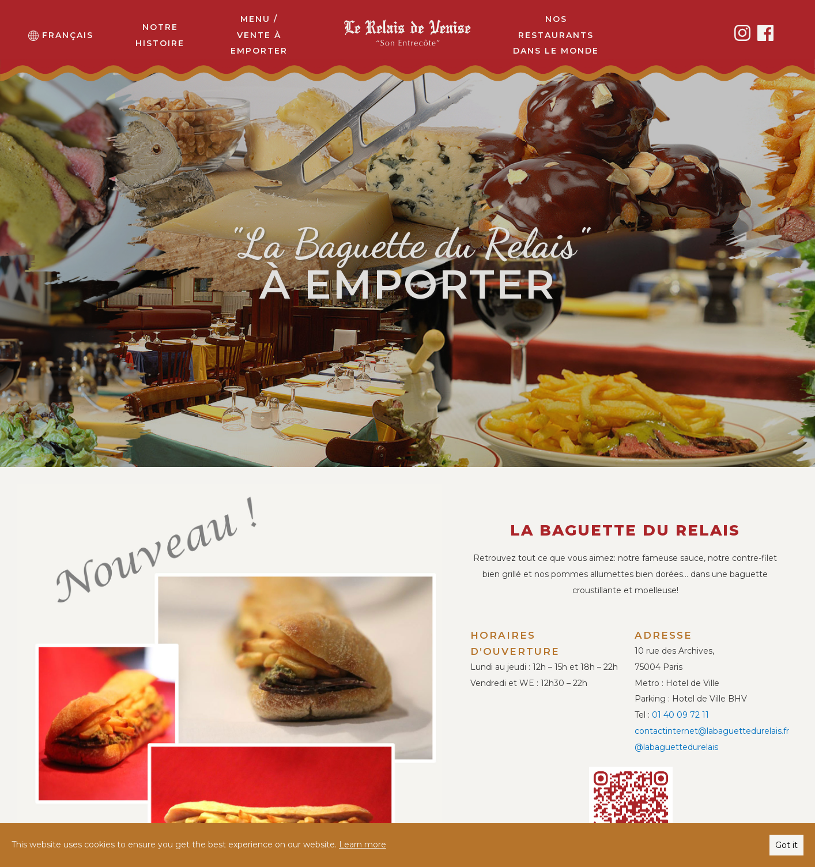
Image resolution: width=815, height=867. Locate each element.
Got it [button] (786, 845)
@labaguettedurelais (676, 747)
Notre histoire (159, 35)
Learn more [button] (362, 844)
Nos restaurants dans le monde (556, 35)
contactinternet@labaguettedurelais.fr (712, 731)
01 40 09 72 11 (680, 715)
